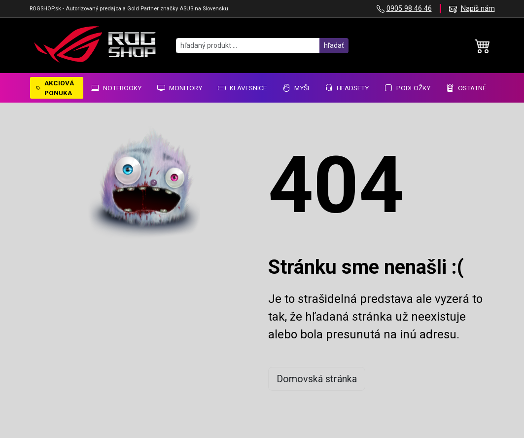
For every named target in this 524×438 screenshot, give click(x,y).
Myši (295, 88)
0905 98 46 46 (409, 8)
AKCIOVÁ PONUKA (55, 88)
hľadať (334, 45)
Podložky (407, 88)
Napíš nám (478, 8)
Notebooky (116, 88)
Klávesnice (242, 88)
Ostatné (466, 88)
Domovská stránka (317, 379)
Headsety (347, 88)
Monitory (179, 88)
